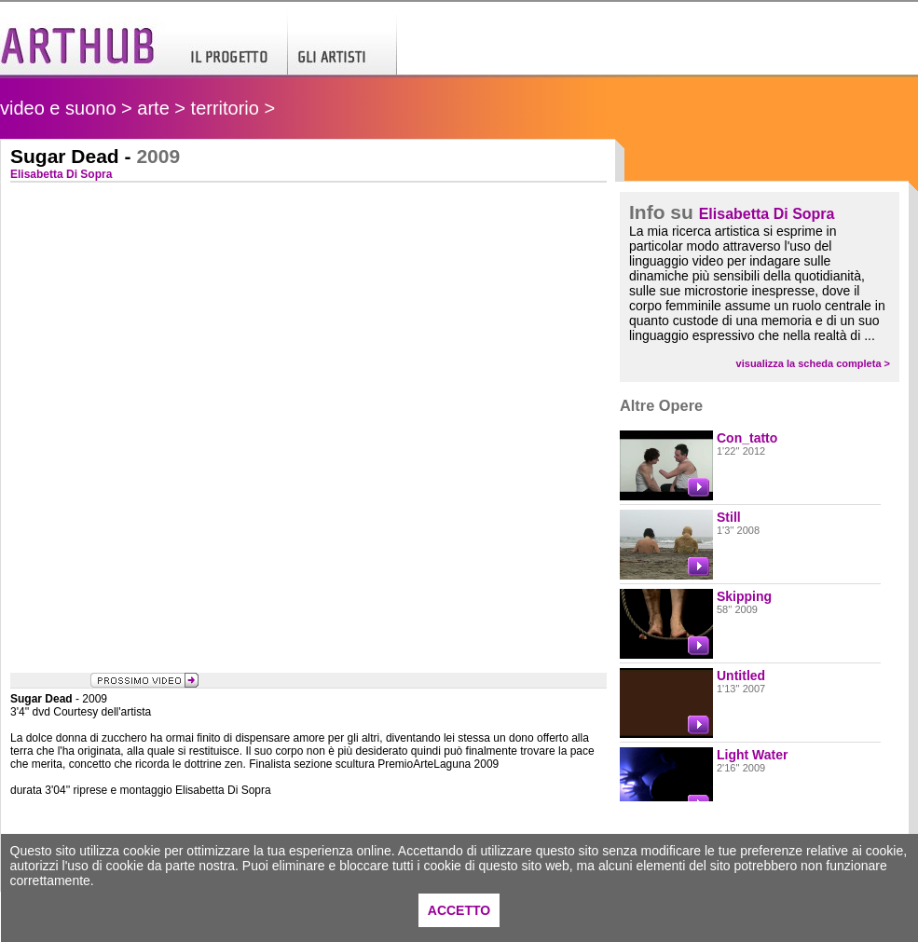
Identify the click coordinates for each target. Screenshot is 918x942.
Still (729, 517)
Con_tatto (747, 437)
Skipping (744, 596)
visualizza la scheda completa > (813, 363)
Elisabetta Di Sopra (767, 214)
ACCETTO (459, 910)
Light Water (752, 754)
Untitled (741, 675)
